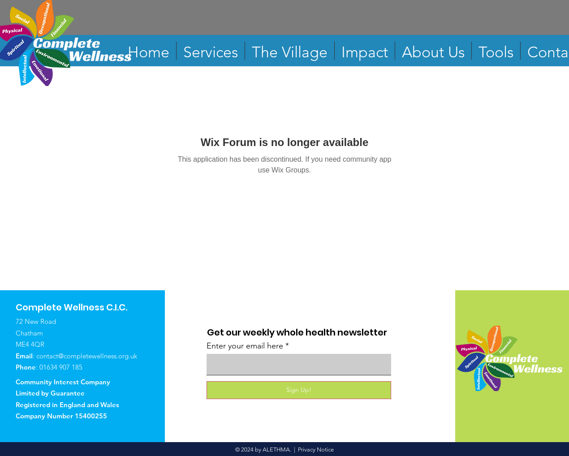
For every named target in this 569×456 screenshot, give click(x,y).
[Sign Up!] (299, 390)
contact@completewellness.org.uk (86, 356)
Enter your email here (245, 346)
